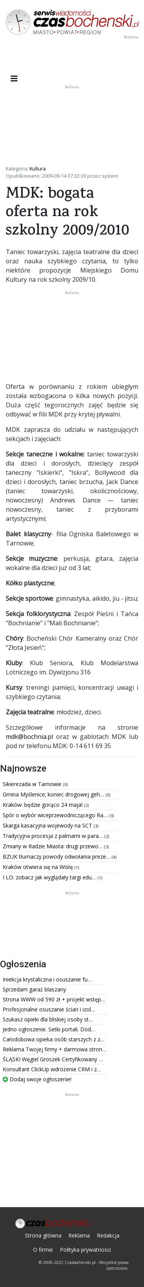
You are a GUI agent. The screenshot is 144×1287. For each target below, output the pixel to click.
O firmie (43, 1249)
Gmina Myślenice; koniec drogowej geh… (54, 794)
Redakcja (108, 1235)
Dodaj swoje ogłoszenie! (37, 1079)
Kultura (38, 168)
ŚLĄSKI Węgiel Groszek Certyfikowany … (53, 1059)
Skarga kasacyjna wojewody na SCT (48, 825)
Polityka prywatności (85, 1249)
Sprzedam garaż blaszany (34, 989)
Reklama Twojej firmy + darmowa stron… (54, 1049)
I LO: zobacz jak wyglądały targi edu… (50, 877)
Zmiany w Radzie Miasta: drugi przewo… (53, 846)
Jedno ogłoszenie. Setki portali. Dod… (49, 1029)
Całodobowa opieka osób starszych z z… (53, 1039)
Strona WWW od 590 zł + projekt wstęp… (54, 999)
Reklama (79, 1235)
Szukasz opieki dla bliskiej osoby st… (48, 1019)
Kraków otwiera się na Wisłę (38, 867)
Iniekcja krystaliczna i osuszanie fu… (47, 979)
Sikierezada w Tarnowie (33, 784)
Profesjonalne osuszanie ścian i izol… (49, 1009)
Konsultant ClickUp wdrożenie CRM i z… (52, 1069)
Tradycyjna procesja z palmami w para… (53, 835)
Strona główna (43, 1235)
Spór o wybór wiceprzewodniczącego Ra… (56, 815)
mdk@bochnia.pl (29, 736)
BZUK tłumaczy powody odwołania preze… (57, 856)
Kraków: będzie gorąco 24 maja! (43, 804)
